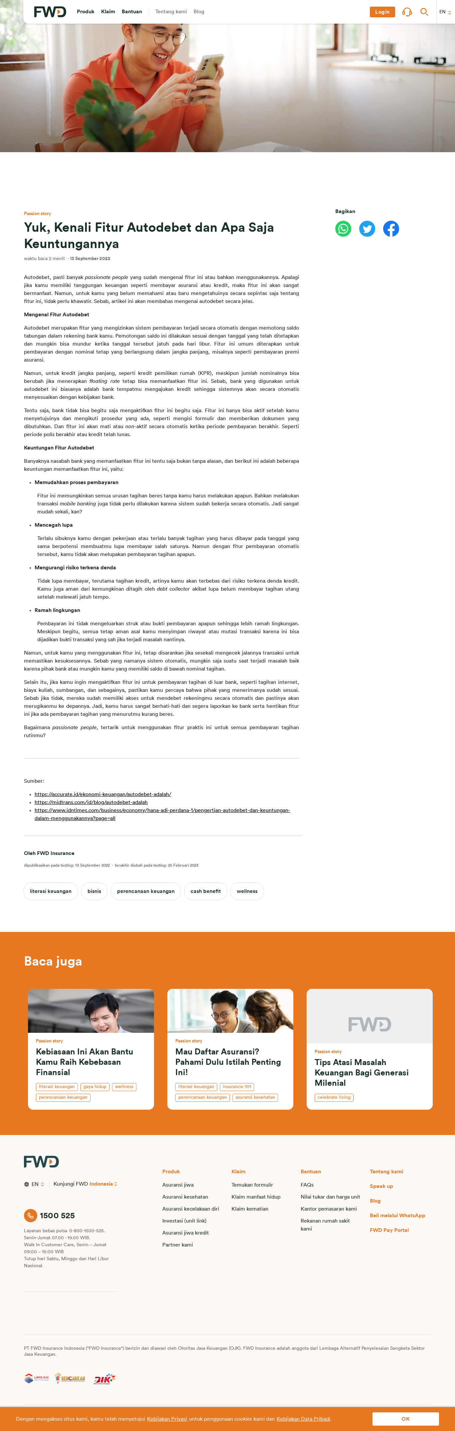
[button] (85, 12)
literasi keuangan (51, 891)
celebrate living (334, 1097)
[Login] (382, 12)
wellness (247, 891)
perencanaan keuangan (146, 891)
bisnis (94, 891)
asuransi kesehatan (255, 1097)
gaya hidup (94, 1086)
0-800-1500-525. (87, 1231)
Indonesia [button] (101, 1184)
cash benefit (206, 891)
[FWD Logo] (50, 12)
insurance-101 (237, 1086)
